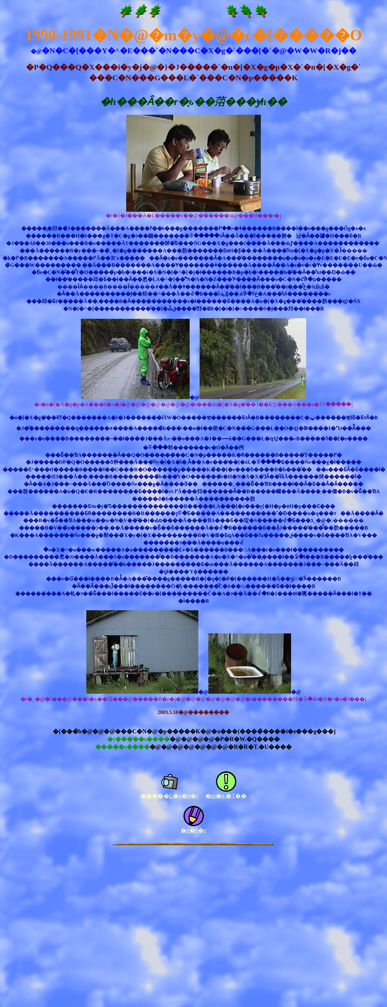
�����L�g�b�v (169, 796)
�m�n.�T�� (226, 796)
